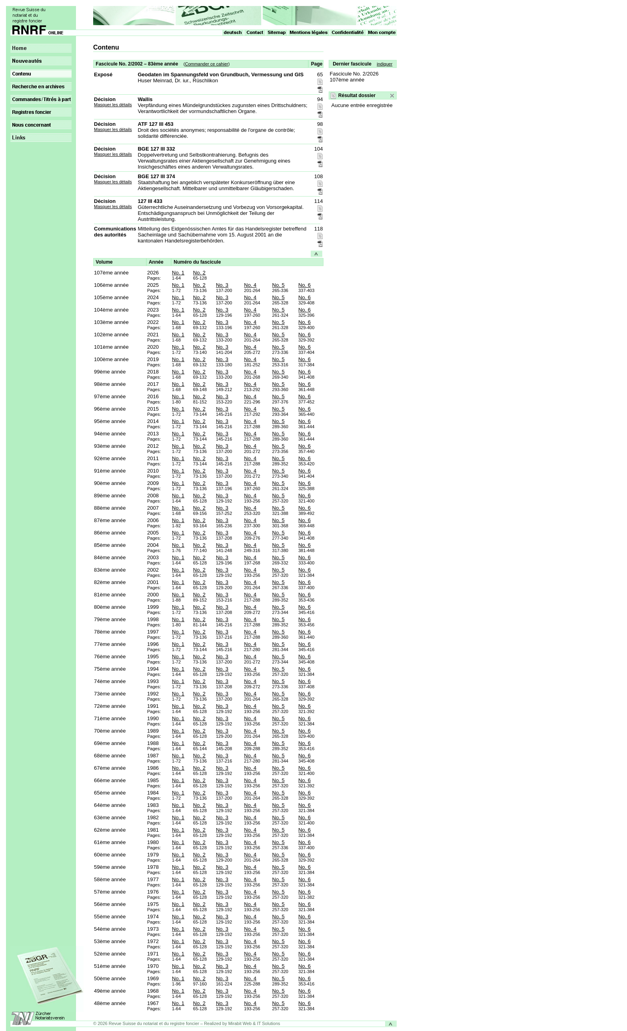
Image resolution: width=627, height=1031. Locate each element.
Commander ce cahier (206, 64)
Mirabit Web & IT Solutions (254, 1023)
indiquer (384, 64)
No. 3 (222, 285)
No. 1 (178, 273)
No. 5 (278, 285)
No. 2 (199, 273)
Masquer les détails (113, 104)
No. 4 (250, 285)
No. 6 (304, 285)
